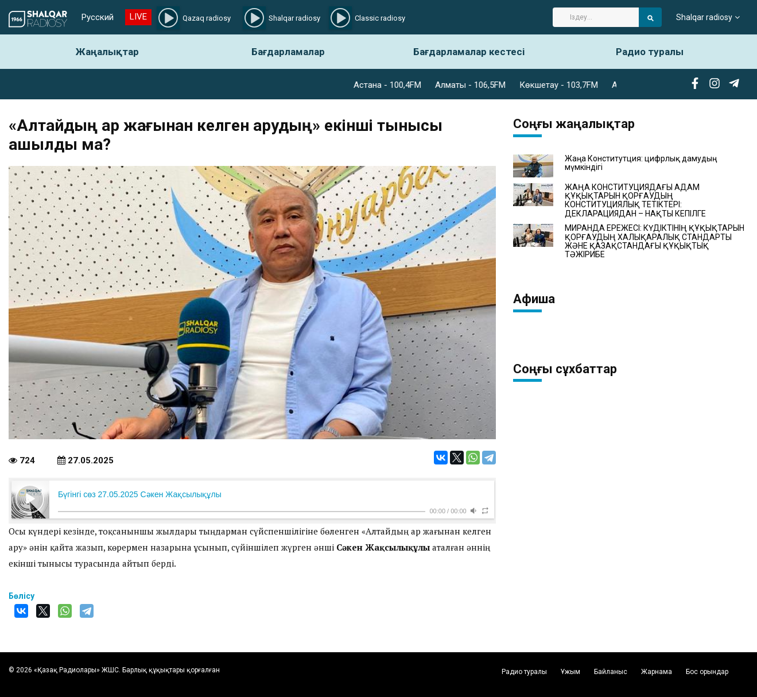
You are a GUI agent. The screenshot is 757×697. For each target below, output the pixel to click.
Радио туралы (650, 51)
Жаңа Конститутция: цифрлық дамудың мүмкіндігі (641, 163)
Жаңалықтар (107, 51)
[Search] (596, 17)
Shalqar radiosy (704, 17)
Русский (97, 17)
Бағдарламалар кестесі (469, 51)
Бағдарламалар (288, 51)
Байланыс (610, 672)
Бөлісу (21, 596)
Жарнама (656, 672)
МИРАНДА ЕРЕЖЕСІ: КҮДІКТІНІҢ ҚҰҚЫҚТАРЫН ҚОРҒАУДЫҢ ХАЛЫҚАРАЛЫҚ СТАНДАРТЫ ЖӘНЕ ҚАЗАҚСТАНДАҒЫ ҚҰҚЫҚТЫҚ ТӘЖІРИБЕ (654, 241)
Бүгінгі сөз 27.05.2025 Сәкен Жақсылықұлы (140, 494)
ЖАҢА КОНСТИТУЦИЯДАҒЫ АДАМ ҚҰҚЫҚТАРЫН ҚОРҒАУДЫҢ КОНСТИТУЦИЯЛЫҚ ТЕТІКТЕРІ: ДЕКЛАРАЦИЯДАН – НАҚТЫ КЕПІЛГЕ (635, 200)
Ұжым (570, 672)
